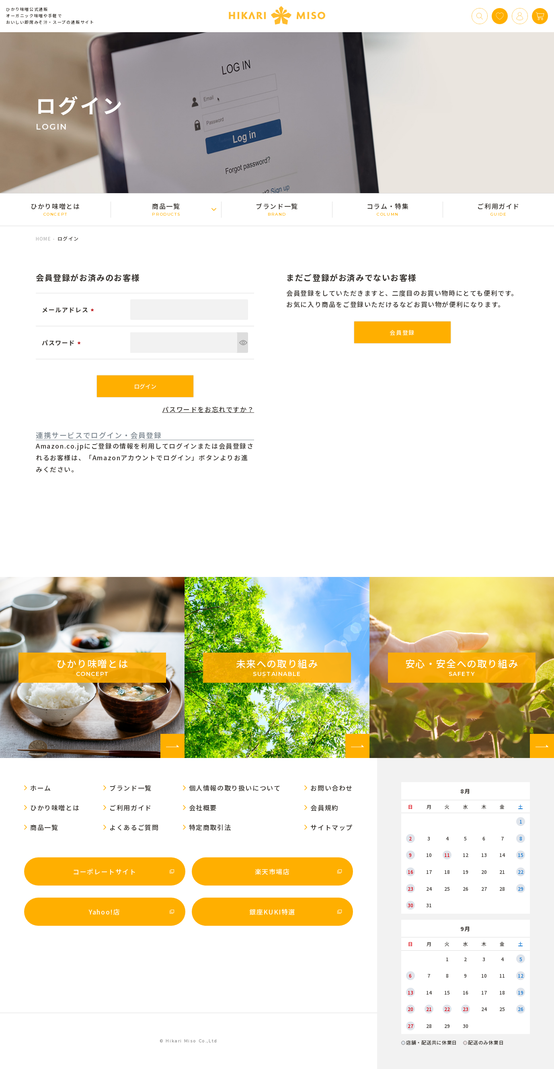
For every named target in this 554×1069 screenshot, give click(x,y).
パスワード (62, 342)
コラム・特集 (387, 209)
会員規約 (324, 807)
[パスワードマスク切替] (242, 342)
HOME (43, 238)
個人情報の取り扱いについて (235, 788)
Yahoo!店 (104, 912)
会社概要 (203, 807)
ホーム (40, 788)
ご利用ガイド (498, 209)
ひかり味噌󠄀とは (55, 209)
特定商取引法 (210, 827)
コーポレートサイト (104, 871)
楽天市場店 (272, 871)
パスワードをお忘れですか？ (208, 409)
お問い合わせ (331, 788)
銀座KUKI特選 (272, 912)
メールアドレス (69, 309)
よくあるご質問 (134, 827)
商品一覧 (166, 209)
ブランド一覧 (277, 209)
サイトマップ (331, 827)
